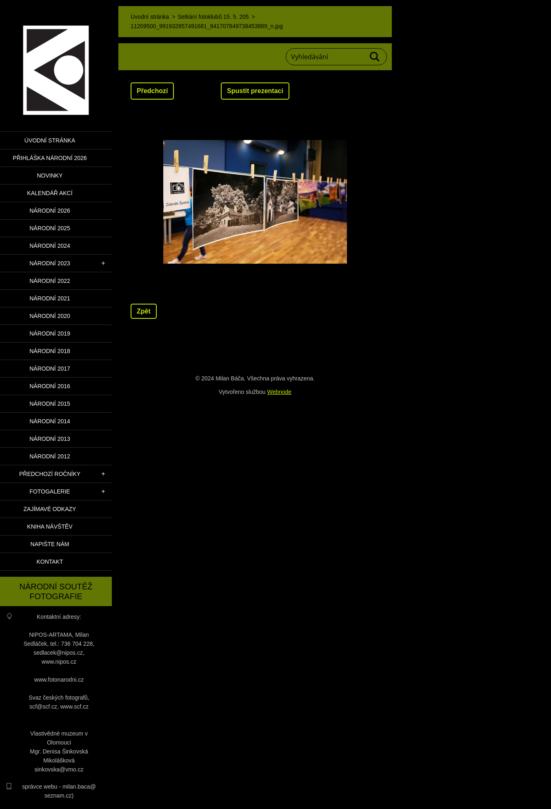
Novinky (49, 175)
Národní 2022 (49, 281)
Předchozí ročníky (49, 474)
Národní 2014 (49, 421)
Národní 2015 (49, 403)
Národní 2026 (49, 210)
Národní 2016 (49, 386)
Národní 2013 (49, 439)
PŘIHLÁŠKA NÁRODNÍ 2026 (50, 158)
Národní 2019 (49, 333)
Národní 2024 (49, 245)
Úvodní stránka (49, 140)
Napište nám (50, 544)
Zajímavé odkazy (50, 509)
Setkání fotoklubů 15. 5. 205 (213, 16)
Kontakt (49, 561)
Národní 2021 (49, 298)
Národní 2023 (49, 263)
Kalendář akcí (49, 193)
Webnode (279, 392)
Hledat (375, 57)
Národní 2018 (49, 351)
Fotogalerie (49, 491)
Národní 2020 (49, 316)
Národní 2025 (49, 228)
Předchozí (152, 90)
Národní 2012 (49, 456)
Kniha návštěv (49, 526)
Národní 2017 (49, 368)
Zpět (144, 311)
